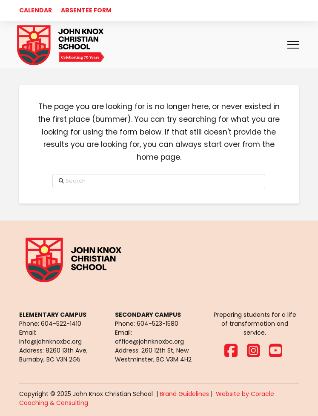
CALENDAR (35, 10)
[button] (293, 45)
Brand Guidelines (184, 394)
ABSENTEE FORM (86, 10)
